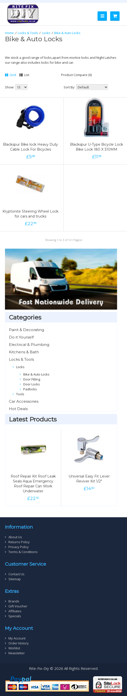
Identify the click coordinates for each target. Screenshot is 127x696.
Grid (10, 75)
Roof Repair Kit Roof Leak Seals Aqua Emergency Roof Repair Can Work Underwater (33, 483)
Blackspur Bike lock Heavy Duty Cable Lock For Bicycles (30, 147)
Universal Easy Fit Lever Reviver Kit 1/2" (89, 478)
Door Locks (31, 384)
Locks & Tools (28, 33)
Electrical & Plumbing (29, 344)
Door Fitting (31, 379)
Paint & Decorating (26, 329)
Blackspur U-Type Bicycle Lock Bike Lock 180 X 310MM (96, 147)
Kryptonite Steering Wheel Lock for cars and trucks (30, 214)
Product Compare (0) (76, 75)
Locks (46, 33)
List (24, 75)
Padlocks (30, 389)
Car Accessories (23, 401)
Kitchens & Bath (24, 352)
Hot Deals (18, 408)
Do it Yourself (21, 337)
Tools (20, 394)
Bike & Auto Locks (67, 33)
